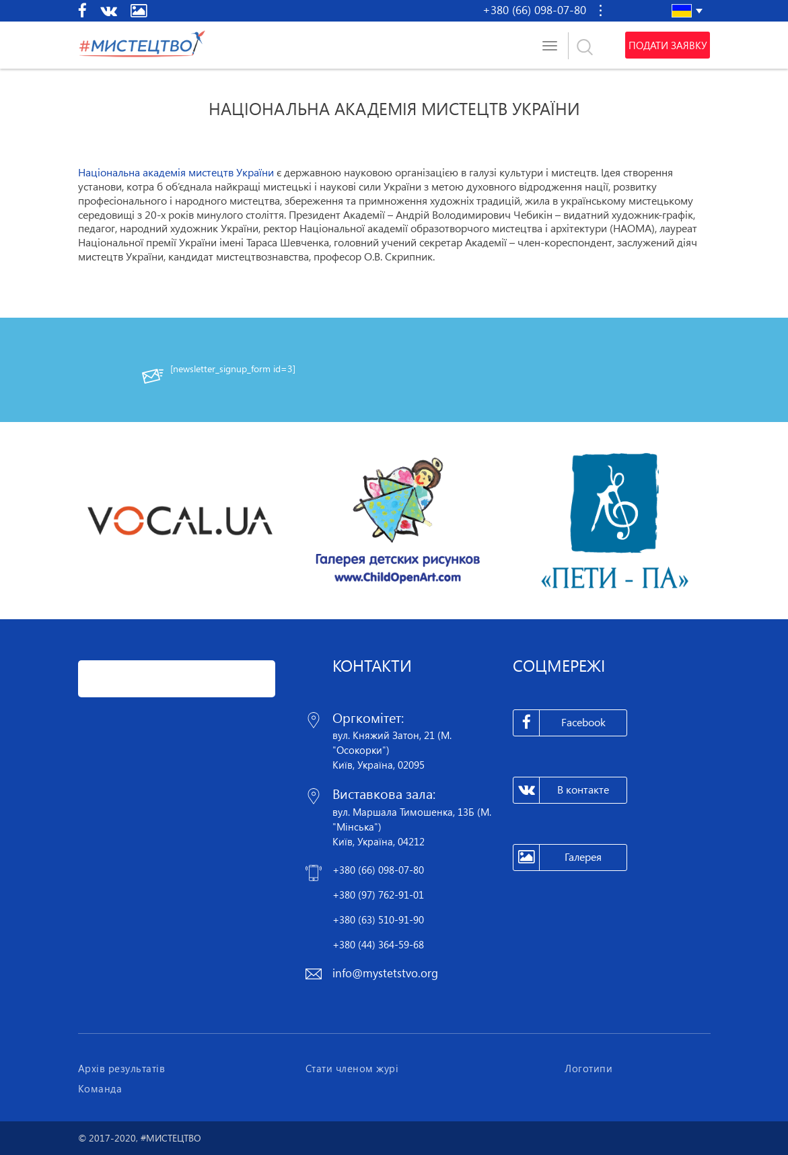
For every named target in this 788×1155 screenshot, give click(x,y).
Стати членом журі (352, 1068)
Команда (100, 1088)
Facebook (559, 723)
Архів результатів (122, 1068)
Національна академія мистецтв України (176, 172)
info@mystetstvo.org (385, 973)
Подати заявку (668, 45)
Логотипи (588, 1068)
